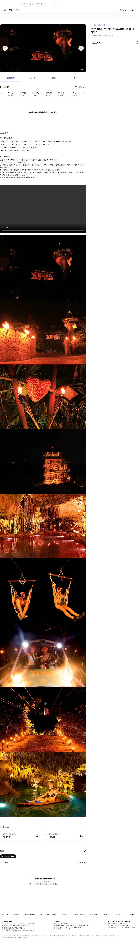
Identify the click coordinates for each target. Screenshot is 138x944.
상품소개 (32, 78)
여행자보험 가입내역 (78, 914)
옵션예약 (10, 78)
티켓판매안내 (94, 914)
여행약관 (64, 914)
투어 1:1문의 (57, 929)
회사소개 (5, 914)
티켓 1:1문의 (66, 929)
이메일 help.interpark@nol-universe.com (77, 925)
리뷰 (75, 78)
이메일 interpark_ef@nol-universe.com (119, 925)
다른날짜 (81, 87)
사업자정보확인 (24, 925)
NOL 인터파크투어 (8, 856)
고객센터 (117, 914)
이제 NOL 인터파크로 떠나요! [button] (33, 4)
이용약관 (16, 914)
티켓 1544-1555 (68, 924)
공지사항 (107, 914)
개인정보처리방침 (29, 914)
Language (130, 914)
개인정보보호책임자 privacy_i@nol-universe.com (122, 927)
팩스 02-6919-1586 (59, 925)
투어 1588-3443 (58, 924)
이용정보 (54, 78)
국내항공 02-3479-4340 (75, 927)
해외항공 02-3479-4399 (61, 927)
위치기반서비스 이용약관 (48, 914)
